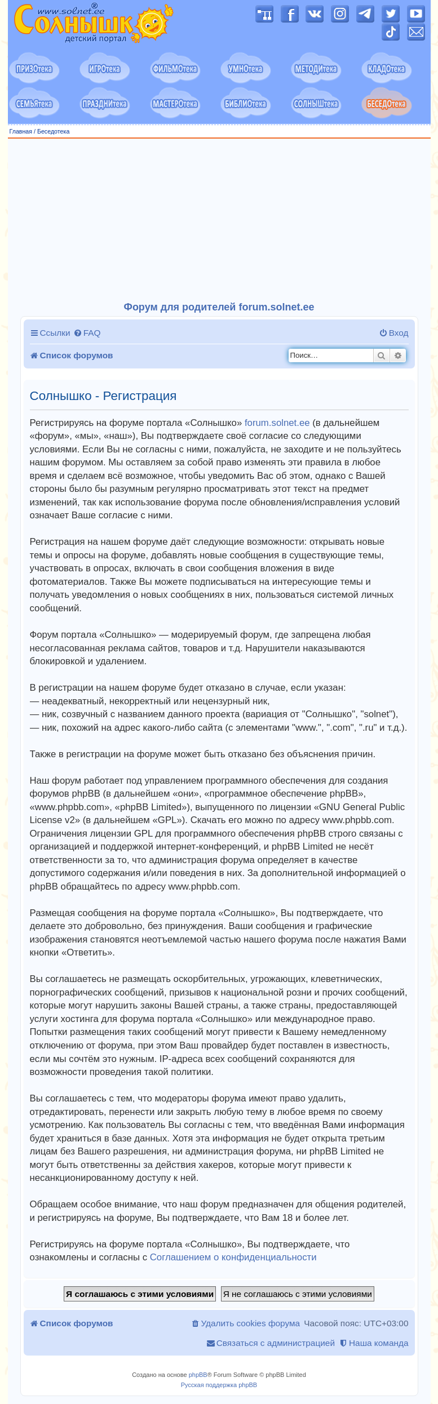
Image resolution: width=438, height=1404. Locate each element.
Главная (21, 131)
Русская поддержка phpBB (219, 1384)
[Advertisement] (223, 220)
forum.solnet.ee (277, 422)
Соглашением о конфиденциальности (233, 1257)
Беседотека (53, 131)
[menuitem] (87, 333)
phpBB (198, 1374)
